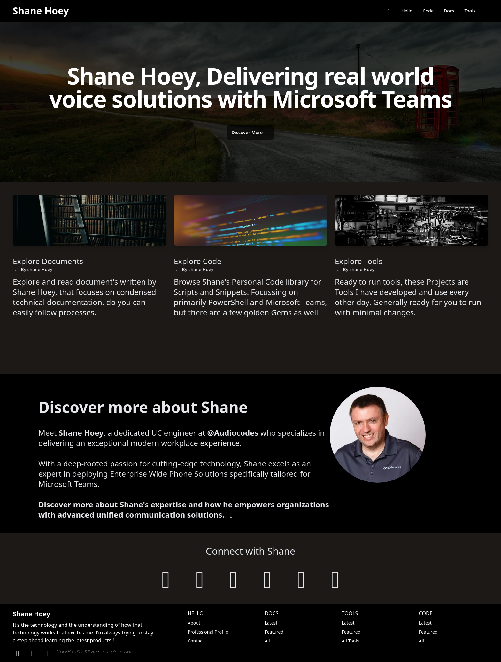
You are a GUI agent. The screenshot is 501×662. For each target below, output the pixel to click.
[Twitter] (47, 653)
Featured (274, 632)
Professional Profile (208, 632)
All (267, 641)
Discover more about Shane (143, 407)
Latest (271, 623)
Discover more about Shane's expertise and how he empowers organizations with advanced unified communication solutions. (183, 509)
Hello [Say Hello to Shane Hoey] (406, 11)
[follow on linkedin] (233, 578)
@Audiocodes (232, 432)
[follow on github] (200, 578)
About (194, 623)
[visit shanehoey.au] (166, 578)
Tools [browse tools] (469, 11)
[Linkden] (17, 653)
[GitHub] (32, 653)
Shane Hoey (41, 10)
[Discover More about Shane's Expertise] (251, 132)
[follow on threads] (335, 578)
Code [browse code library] (428, 11)
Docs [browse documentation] (449, 11)
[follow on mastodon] (301, 578)
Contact (196, 641)
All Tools (350, 641)
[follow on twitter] (267, 578)
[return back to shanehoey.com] (388, 11)
